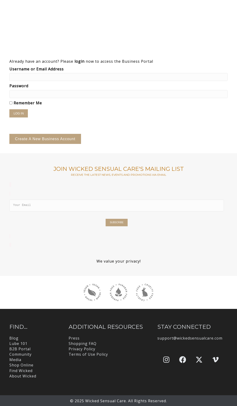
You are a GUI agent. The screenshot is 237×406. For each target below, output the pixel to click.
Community (20, 354)
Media (15, 359)
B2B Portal (20, 348)
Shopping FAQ (82, 343)
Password (18, 85)
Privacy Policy (82, 348)
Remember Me (25, 103)
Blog (14, 338)
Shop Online (21, 365)
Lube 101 (18, 343)
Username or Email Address (36, 69)
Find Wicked (21, 370)
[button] (166, 360)
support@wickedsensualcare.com (189, 338)
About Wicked (22, 376)
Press (74, 338)
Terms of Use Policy (88, 354)
